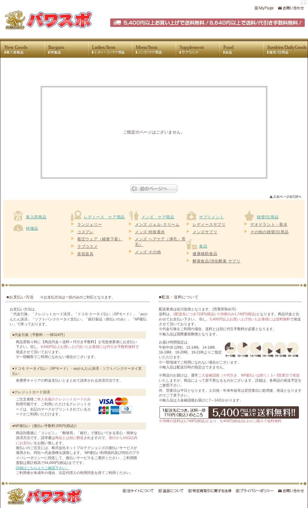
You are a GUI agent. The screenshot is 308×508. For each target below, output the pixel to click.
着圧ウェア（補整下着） (100, 239)
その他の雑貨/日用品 (269, 232)
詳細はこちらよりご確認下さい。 (42, 468)
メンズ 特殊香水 (150, 232)
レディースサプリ (209, 224)
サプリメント (211, 217)
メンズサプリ (205, 232)
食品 (203, 246)
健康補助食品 (205, 253)
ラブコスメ (87, 246)
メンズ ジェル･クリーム (157, 224)
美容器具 (85, 254)
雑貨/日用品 (268, 217)
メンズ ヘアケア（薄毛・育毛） (160, 242)
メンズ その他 (148, 252)
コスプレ (85, 232)
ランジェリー (89, 224)
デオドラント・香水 (268, 224)
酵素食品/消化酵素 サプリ (217, 261)
